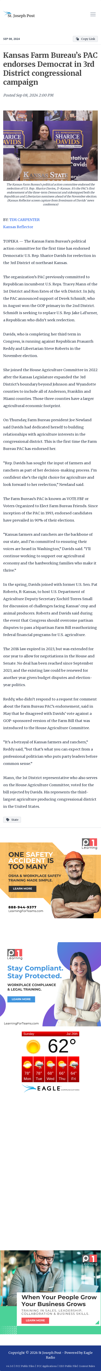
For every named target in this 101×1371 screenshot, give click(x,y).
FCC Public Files (25, 1366)
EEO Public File (68, 1366)
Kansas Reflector (18, 227)
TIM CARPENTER (24, 219)
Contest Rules (87, 1366)
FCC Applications (47, 1366)
